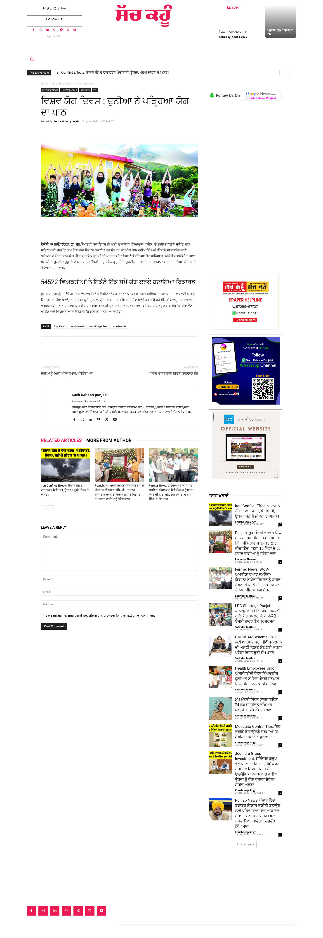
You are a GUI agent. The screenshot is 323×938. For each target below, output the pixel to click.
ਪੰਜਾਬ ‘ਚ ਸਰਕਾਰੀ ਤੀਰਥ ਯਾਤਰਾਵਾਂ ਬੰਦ (173, 373)
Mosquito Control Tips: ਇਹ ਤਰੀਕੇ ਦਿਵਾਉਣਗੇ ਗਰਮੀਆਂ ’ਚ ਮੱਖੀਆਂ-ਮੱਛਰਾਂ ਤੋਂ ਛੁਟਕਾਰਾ (258, 731)
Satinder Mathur (245, 595)
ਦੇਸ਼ (95, 90)
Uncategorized (69, 90)
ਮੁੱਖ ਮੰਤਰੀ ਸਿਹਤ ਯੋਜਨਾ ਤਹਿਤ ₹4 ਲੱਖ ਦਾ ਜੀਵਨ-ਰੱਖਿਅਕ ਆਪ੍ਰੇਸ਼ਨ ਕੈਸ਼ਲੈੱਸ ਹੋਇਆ (256, 704)
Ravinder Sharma (245, 559)
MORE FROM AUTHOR (109, 440)
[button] (32, 59)
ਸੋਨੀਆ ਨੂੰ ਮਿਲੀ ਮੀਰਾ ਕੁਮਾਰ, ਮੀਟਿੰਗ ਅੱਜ (67, 373)
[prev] (282, 72)
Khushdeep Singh (245, 521)
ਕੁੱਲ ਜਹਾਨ (85, 90)
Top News (60, 326)
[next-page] (51, 508)
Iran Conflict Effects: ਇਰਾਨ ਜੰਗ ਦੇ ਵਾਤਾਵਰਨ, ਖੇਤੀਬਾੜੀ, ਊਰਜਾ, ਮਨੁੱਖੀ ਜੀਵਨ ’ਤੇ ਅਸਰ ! (112, 72)
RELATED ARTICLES (61, 440)
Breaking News (62, 83)
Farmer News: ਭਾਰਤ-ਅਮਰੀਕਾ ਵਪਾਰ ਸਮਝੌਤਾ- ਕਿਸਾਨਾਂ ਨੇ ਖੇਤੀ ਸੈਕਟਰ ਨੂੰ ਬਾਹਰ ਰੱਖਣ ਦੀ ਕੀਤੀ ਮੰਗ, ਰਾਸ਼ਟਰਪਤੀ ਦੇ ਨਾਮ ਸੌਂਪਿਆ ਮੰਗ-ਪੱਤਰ (258, 579)
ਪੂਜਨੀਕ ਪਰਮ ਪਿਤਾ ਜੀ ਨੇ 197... (279, 32)
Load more (245, 844)
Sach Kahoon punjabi (66, 121)
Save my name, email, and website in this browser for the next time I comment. (101, 615)
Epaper (233, 7)
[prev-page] (44, 508)
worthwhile (119, 326)
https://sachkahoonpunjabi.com (89, 401)
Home (45, 83)
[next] (289, 72)
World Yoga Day (98, 326)
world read (77, 326)
